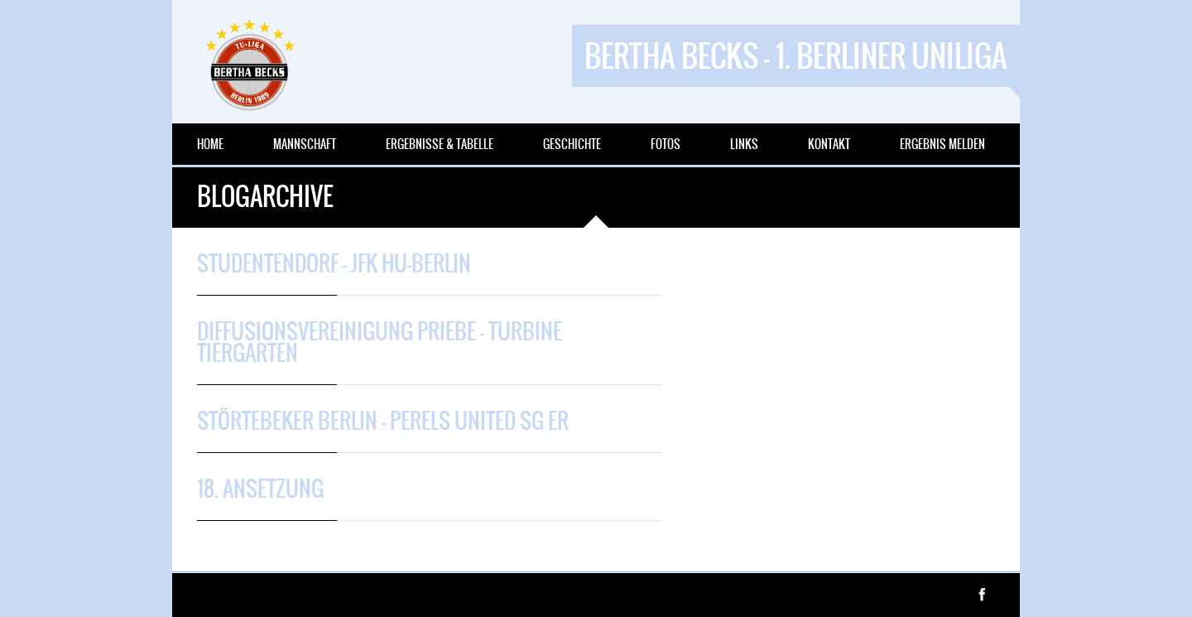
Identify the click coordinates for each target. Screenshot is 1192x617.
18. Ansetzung (260, 488)
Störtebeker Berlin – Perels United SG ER (383, 420)
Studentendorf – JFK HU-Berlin (334, 263)
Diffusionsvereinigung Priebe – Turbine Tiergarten (379, 342)
